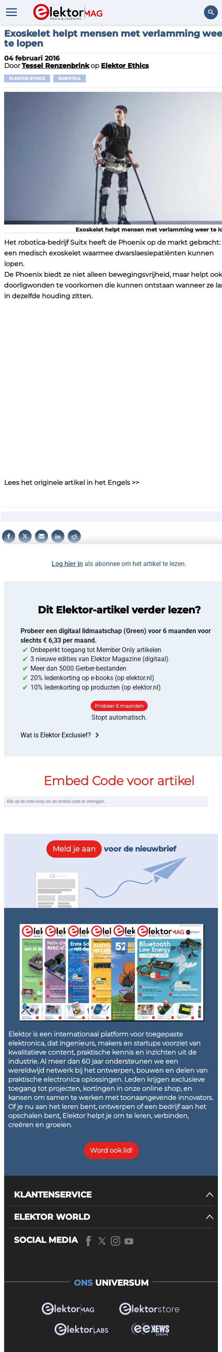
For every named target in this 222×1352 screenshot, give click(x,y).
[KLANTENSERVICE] (114, 1195)
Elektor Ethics (27, 78)
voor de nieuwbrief (111, 849)
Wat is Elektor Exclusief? (61, 735)
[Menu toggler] (11, 12)
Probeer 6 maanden (119, 706)
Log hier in (67, 564)
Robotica (69, 78)
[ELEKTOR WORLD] (114, 1217)
